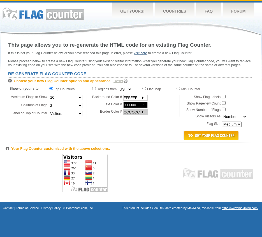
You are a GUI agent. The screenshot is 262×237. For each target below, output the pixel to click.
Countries (174, 11)
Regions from (104, 89)
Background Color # (107, 97)
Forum (238, 11)
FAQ (209, 11)
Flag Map (152, 89)
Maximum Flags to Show (29, 97)
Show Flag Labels (207, 97)
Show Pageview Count (204, 103)
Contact (8, 208)
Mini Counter (189, 89)
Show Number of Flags (203, 110)
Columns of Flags (34, 105)
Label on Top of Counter (29, 113)
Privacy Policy (51, 208)
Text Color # (113, 104)
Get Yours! (132, 11)
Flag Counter (43, 14)
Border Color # (111, 111)
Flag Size (214, 124)
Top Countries (63, 89)
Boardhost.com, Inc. (80, 208)
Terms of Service (27, 208)
